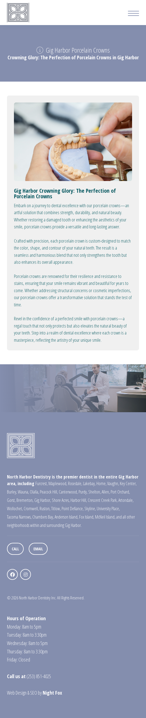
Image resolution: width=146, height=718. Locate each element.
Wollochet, (15, 508)
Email (38, 548)
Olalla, (34, 492)
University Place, (108, 508)
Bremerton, (24, 500)
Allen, (106, 492)
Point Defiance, (73, 508)
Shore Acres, (61, 500)
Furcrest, (41, 483)
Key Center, (128, 483)
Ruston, (45, 508)
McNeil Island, (105, 517)
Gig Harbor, (42, 500)
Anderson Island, (66, 517)
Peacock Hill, (49, 492)
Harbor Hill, (78, 500)
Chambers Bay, (43, 517)
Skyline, (90, 508)
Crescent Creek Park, (103, 500)
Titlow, (56, 508)
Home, (101, 483)
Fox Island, (86, 517)
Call (15, 548)
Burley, (12, 492)
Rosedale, (75, 483)
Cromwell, (31, 508)
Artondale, (125, 500)
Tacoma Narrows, (19, 517)
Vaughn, (113, 483)
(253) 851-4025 (38, 676)
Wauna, (23, 492)
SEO (33, 692)
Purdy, (83, 492)
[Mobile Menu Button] (133, 14)
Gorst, (11, 500)
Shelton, (94, 492)
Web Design (16, 692)
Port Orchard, (120, 492)
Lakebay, (89, 483)
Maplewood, (57, 483)
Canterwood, (68, 492)
